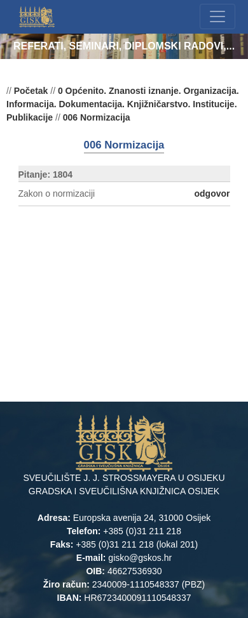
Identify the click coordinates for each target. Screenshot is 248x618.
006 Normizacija (96, 117)
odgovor (212, 193)
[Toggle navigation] (217, 16)
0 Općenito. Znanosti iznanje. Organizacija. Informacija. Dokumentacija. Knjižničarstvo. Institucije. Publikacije (122, 104)
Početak (31, 91)
